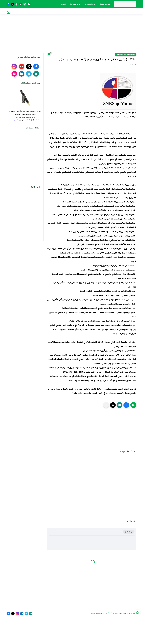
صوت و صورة (65, 11)
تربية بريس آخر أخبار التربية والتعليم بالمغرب (104, 613)
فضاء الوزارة (132, 11)
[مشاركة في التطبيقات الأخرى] (106, 405)
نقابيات (116, 11)
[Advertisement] (71, 35)
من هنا (18, 117)
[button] (126, 405)
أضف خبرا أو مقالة (104, 4)
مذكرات (123, 11)
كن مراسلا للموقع (90, 4)
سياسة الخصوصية (75, 4)
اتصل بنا (62, 4)
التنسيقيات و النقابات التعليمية (126, 54)
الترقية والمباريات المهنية (91, 11)
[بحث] (8, 12)
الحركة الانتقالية (107, 11)
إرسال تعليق (128, 531)
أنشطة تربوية (76, 11)
